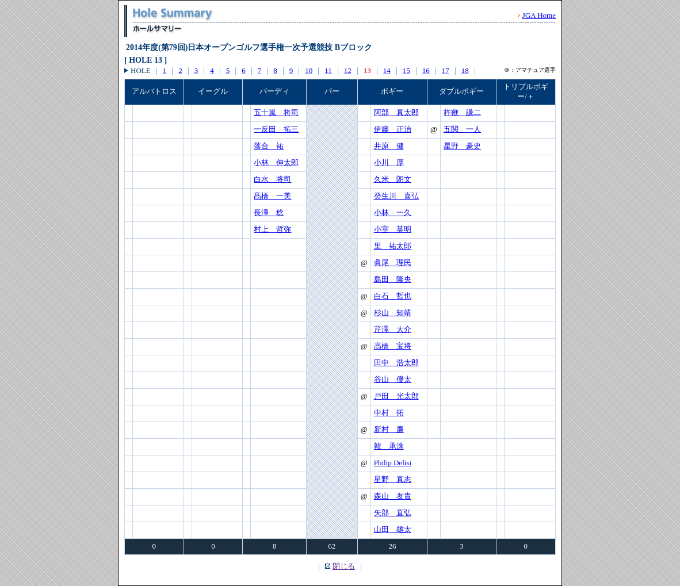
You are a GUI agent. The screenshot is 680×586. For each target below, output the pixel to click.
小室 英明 (392, 229)
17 (445, 70)
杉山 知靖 (392, 312)
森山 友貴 (392, 496)
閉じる (344, 566)
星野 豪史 (462, 145)
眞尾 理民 (392, 262)
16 (426, 70)
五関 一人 (462, 129)
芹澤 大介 (392, 329)
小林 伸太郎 (276, 162)
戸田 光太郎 (396, 396)
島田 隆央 (392, 279)
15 (406, 70)
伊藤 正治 (392, 129)
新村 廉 (389, 429)
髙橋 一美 (272, 195)
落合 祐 (269, 145)
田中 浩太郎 (396, 362)
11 (328, 70)
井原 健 (389, 145)
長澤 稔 (269, 212)
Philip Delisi (392, 462)
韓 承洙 (389, 446)
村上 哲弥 (272, 229)
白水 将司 (272, 179)
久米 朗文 (392, 179)
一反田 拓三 (276, 129)
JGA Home (539, 15)
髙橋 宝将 (392, 346)
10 (308, 70)
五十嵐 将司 (276, 112)
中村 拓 (389, 412)
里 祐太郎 (392, 246)
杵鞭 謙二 (462, 112)
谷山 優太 (392, 379)
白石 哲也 (392, 296)
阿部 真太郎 (396, 112)
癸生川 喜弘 (396, 195)
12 (348, 70)
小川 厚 (389, 162)
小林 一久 (392, 212)
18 (465, 70)
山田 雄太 (392, 529)
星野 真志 (392, 479)
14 (387, 70)
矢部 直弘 (392, 512)
